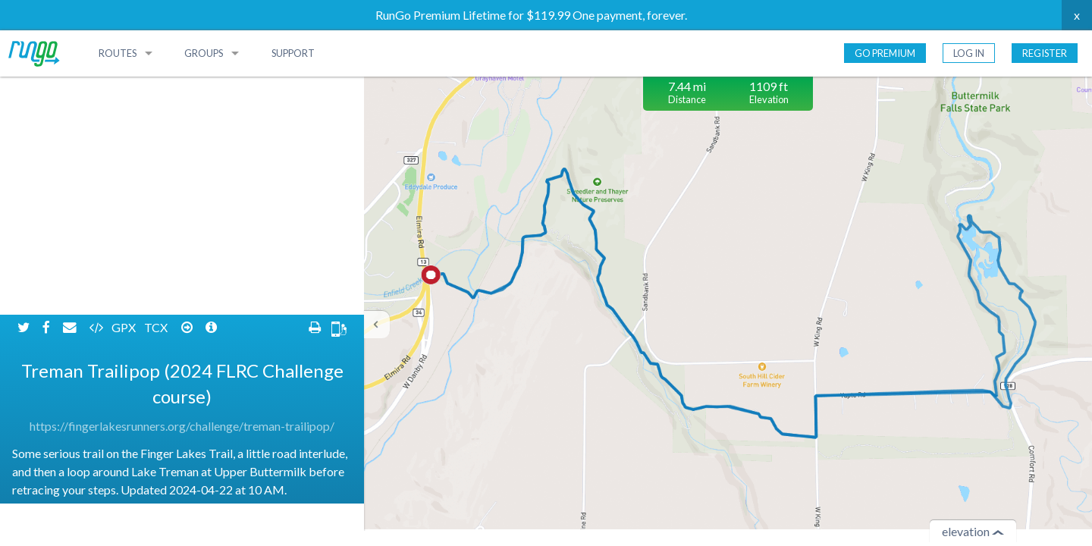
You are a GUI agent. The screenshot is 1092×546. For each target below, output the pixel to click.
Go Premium (885, 53)
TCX (157, 89)
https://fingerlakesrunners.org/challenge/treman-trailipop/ (182, 187)
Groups (203, 53)
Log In (968, 53)
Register (1044, 53)
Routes (117, 53)
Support (293, 53)
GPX (124, 89)
